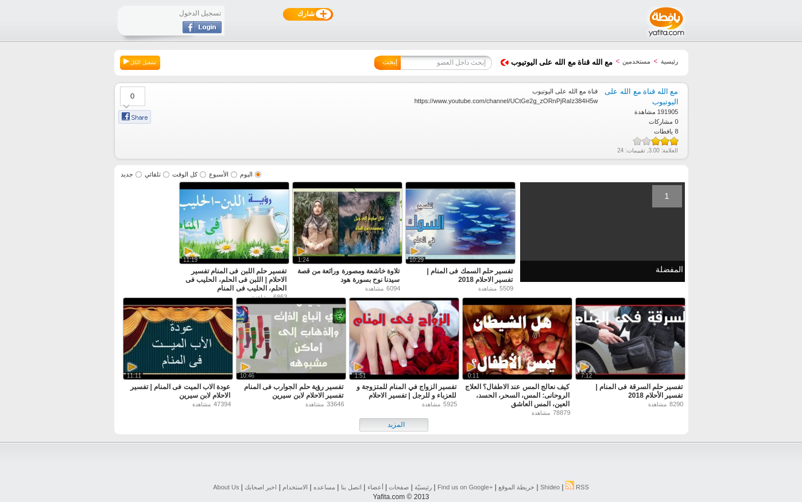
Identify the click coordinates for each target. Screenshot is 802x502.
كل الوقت (184, 174)
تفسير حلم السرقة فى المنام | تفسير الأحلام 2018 (639, 391)
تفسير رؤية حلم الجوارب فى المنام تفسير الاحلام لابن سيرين (294, 391)
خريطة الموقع (516, 487)
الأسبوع (218, 174)
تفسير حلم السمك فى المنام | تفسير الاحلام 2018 (470, 275)
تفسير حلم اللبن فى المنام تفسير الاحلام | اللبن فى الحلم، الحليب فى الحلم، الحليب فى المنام (235, 279)
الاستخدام (295, 487)
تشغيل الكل (140, 61)
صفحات (399, 487)
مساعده (324, 487)
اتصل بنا (351, 487)
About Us (226, 487)
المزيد (396, 425)
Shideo (550, 487)
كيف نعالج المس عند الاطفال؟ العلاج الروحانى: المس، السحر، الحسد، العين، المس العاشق (517, 395)
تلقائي (153, 174)
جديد (127, 174)
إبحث (389, 62)
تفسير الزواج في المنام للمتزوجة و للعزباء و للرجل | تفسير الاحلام (407, 391)
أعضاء (375, 487)
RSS (577, 487)
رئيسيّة (423, 487)
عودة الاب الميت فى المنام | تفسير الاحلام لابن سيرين (180, 391)
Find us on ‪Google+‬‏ (465, 487)
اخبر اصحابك (261, 487)
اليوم (246, 174)
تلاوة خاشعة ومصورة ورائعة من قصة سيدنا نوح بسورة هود (348, 275)
